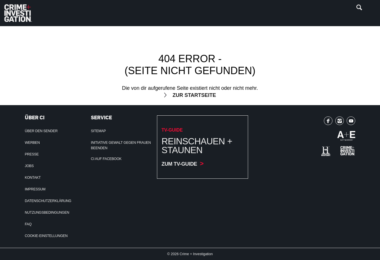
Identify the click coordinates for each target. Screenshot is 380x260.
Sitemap (98, 131)
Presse (32, 154)
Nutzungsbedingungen (47, 213)
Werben (32, 143)
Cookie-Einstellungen (46, 236)
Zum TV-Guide (179, 164)
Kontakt (33, 178)
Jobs (29, 166)
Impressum (35, 189)
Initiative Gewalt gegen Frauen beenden (121, 145)
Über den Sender (41, 131)
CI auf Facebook (106, 159)
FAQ (28, 224)
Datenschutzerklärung (48, 201)
